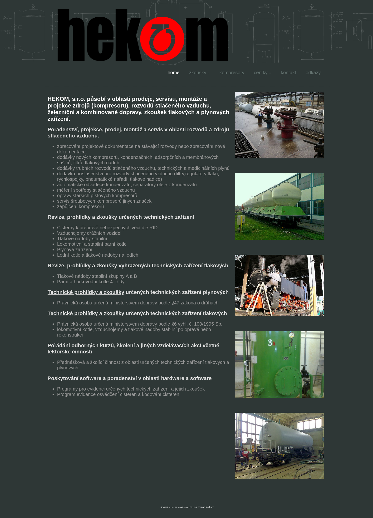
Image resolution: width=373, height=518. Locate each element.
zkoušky (197, 72)
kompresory (232, 72)
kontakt (288, 72)
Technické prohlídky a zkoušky (86, 292)
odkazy (313, 72)
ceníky (261, 72)
